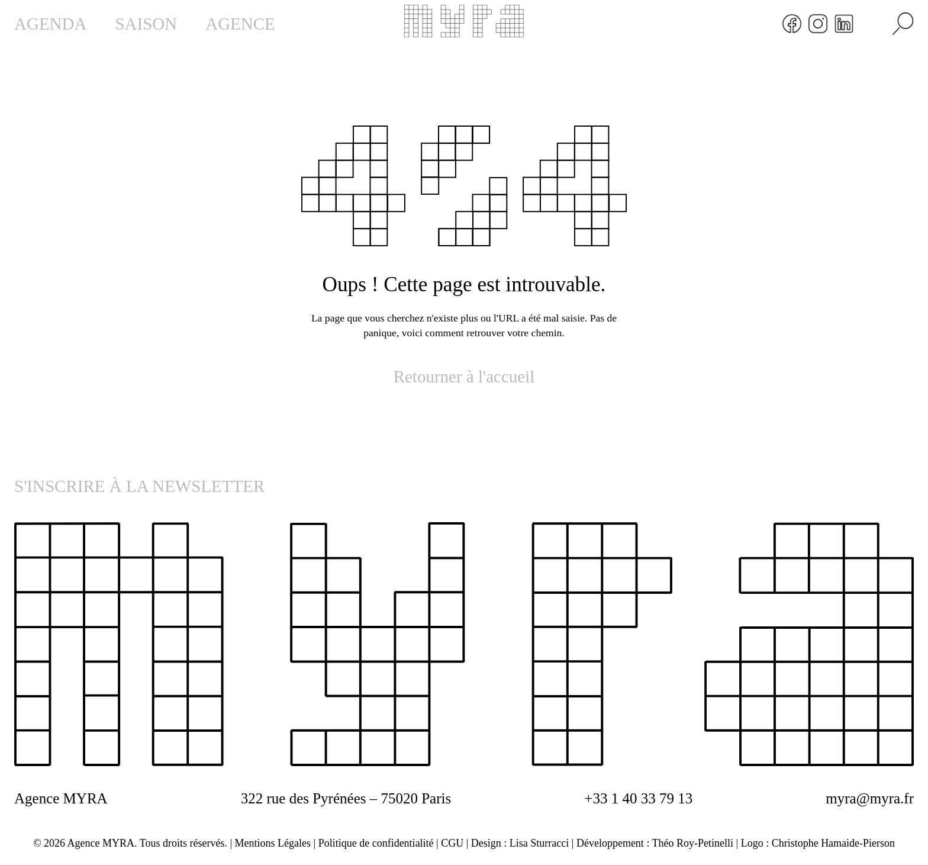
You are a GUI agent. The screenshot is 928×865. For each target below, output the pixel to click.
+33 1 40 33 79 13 (638, 798)
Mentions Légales (273, 843)
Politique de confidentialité (376, 843)
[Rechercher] (903, 23)
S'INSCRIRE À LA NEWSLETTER (139, 486)
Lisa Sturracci (539, 843)
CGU (452, 843)
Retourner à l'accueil (464, 376)
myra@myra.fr (870, 798)
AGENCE (240, 23)
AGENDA (50, 23)
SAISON (146, 23)
